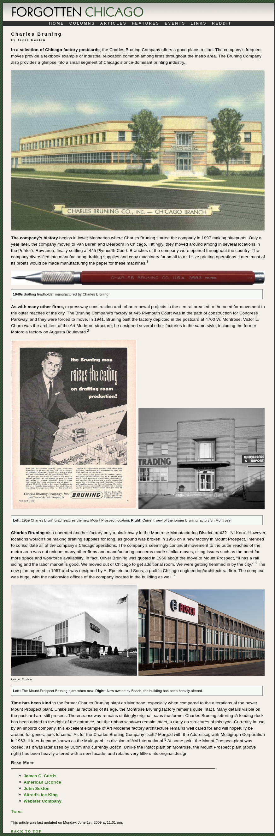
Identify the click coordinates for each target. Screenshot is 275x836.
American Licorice (42, 782)
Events (176, 23)
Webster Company (42, 801)
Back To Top (26, 831)
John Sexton (37, 788)
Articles (114, 23)
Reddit (222, 23)
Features (146, 23)
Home (57, 23)
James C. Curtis (40, 775)
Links (200, 23)
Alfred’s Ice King (41, 794)
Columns (83, 23)
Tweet (17, 811)
